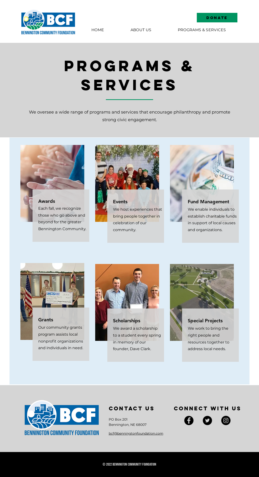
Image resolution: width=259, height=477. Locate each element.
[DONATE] (217, 17)
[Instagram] (226, 420)
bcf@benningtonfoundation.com (136, 433)
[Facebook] (188, 420)
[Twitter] (207, 420)
